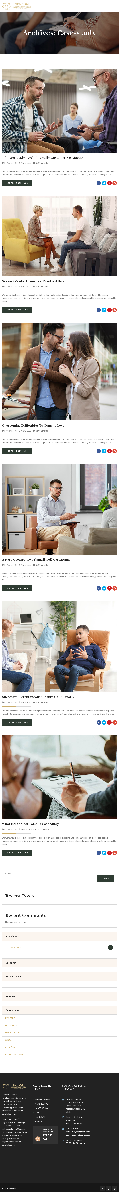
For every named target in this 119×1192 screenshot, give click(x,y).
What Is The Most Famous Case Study (29, 822)
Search (8, 871)
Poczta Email (71, 1126)
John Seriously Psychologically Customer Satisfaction (41, 158)
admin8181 (12, 163)
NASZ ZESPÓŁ (41, 1102)
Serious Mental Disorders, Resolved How (31, 281)
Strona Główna (14, 1053)
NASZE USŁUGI (41, 1106)
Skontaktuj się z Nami (48, 1128)
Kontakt (10, 1016)
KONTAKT (39, 1119)
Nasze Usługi (12, 1031)
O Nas (8, 1038)
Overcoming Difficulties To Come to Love (31, 425)
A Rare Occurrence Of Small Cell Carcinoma (33, 558)
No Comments (42, 163)
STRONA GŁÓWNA (43, 1097)
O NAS (38, 1110)
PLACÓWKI (40, 1115)
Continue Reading (17, 183)
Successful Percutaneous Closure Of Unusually (36, 696)
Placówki (10, 1045)
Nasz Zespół (12, 1023)
